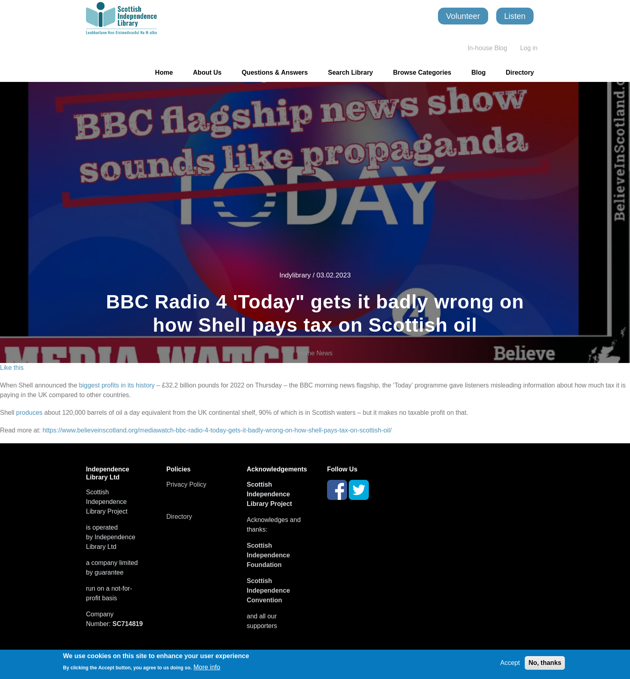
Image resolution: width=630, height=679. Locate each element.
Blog (478, 72)
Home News (314, 353)
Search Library (350, 72)
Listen (515, 16)
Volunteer (463, 16)
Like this (12, 367)
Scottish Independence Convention (268, 590)
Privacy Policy (186, 484)
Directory (520, 72)
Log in (529, 48)
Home (164, 72)
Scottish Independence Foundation (268, 555)
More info (207, 667)
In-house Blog (487, 48)
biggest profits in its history (116, 385)
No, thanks (544, 662)
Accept (510, 662)
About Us (207, 72)
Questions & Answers (274, 72)
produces (28, 412)
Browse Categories (422, 72)
